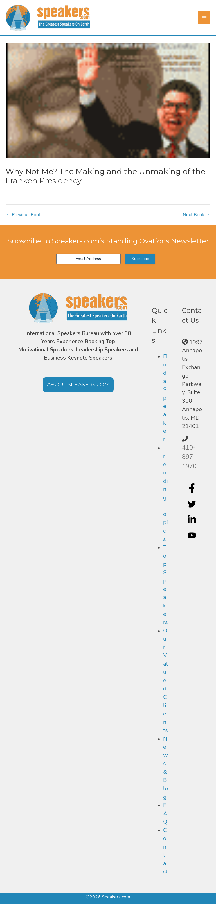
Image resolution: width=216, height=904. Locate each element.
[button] (78, 384)
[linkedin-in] (192, 519)
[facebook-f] (192, 488)
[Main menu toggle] (204, 17)
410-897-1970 (189, 456)
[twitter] (192, 504)
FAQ (165, 813)
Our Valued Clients (165, 680)
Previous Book (23, 214)
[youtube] (192, 535)
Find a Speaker (165, 398)
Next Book (196, 214)
